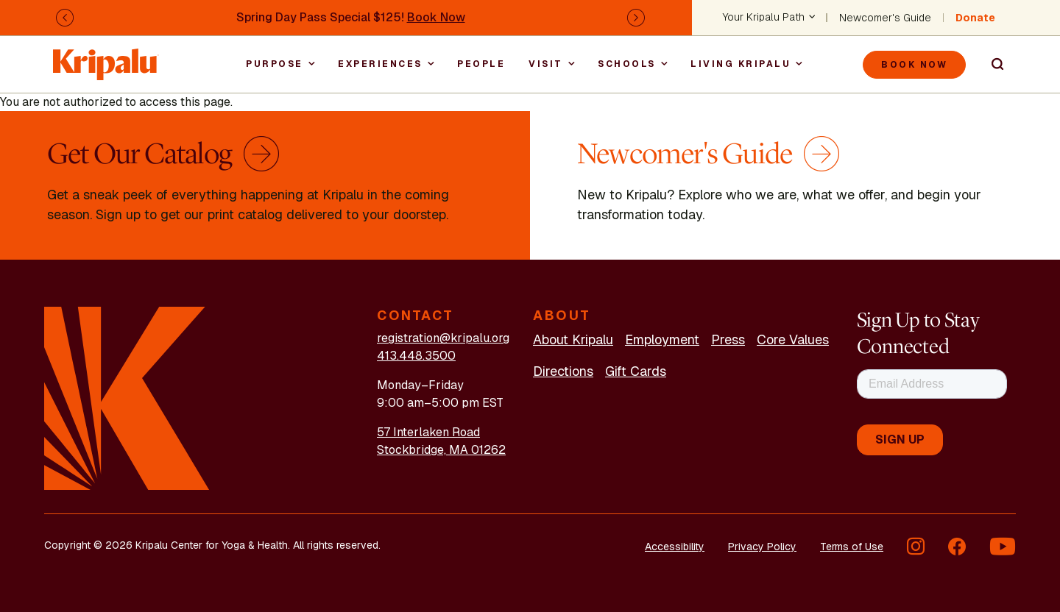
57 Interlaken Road (428, 432)
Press (728, 339)
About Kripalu (573, 339)
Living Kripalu (740, 64)
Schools (627, 64)
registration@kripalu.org (443, 338)
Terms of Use (851, 546)
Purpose (274, 64)
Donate (975, 18)
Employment (662, 339)
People (481, 64)
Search (991, 64)
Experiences (380, 64)
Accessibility (674, 546)
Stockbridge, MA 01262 (441, 450)
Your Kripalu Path (764, 18)
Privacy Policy (762, 546)
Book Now (436, 17)
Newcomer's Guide (885, 18)
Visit (546, 64)
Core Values (793, 339)
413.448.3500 (416, 355)
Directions (563, 371)
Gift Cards (635, 371)
